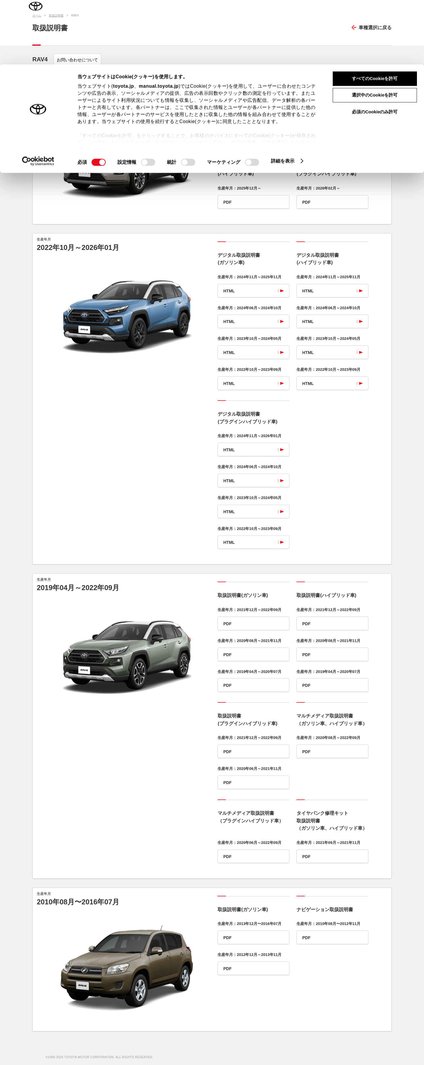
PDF (227, 202)
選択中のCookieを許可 (375, 30)
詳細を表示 (283, 96)
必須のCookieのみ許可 (375, 47)
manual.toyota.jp (159, 21)
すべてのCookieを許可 (375, 14)
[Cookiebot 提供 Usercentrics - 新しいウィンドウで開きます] (38, 96)
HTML (229, 136)
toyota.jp (123, 21)
